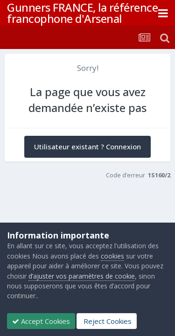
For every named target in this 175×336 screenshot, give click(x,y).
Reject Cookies (107, 321)
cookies (112, 256)
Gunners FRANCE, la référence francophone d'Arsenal (82, 13)
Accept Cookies (41, 321)
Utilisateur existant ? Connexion (87, 146)
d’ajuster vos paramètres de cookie (81, 276)
